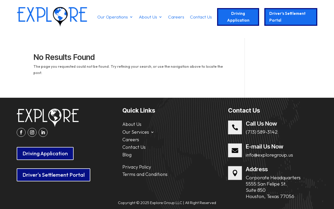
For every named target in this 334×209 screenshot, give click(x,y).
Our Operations (112, 17)
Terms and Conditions (145, 174)
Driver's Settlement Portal (53, 174)
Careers (176, 17)
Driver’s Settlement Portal (287, 17)
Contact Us (201, 17)
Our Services (135, 131)
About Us (148, 17)
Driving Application (238, 17)
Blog (127, 155)
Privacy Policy (136, 167)
